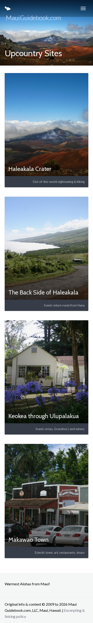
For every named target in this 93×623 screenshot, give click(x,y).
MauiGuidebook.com (33, 11)
